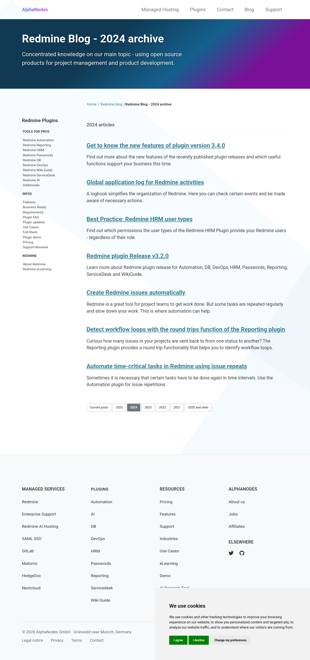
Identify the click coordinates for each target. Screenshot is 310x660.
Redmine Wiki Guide (37, 181)
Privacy (58, 640)
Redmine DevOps (35, 176)
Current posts (99, 426)
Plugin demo (32, 248)
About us (237, 501)
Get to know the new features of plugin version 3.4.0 (156, 156)
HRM (95, 551)
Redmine (30, 501)
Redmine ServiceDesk (39, 186)
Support (273, 9)
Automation (102, 501)
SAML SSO (32, 538)
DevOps (98, 538)
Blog (249, 9)
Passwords (101, 563)
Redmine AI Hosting (40, 526)
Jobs (233, 514)
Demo (165, 575)
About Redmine (34, 276)
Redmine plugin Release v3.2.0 (128, 270)
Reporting (100, 575)
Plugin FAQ (31, 228)
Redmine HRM (33, 161)
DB (93, 526)
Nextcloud (31, 587)
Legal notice (33, 640)
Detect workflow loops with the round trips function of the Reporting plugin (186, 345)
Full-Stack (30, 243)
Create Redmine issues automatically (136, 308)
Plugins (198, 9)
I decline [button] (199, 640)
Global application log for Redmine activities (145, 194)
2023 (148, 426)
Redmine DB (32, 171)
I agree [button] (178, 640)
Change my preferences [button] (232, 640)
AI (93, 514)
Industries (169, 538)
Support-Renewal (35, 258)
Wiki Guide (101, 600)
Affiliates (237, 526)
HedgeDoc (32, 575)
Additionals (31, 196)
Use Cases (31, 238)
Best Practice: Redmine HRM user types (139, 232)
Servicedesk (102, 587)
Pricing (28, 253)
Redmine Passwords (38, 166)
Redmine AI (31, 191)
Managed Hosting (160, 9)
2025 (119, 426)
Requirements (33, 223)
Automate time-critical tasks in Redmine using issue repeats (167, 383)
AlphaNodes (35, 9)
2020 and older (198, 426)
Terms (78, 640)
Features (29, 213)
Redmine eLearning (37, 281)
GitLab (28, 551)
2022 (162, 426)
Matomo (30, 563)
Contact (225, 9)
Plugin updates (34, 233)
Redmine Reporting (37, 156)
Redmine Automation (38, 151)
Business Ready (34, 218)
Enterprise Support (39, 514)
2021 (177, 426)
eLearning (169, 563)
